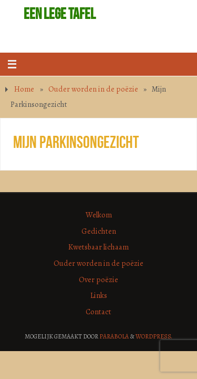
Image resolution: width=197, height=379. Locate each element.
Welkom (99, 215)
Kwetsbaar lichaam (98, 247)
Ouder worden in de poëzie (93, 89)
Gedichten (98, 231)
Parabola (114, 336)
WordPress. (154, 336)
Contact (98, 311)
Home (24, 89)
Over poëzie (98, 279)
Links (98, 295)
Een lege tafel (60, 13)
